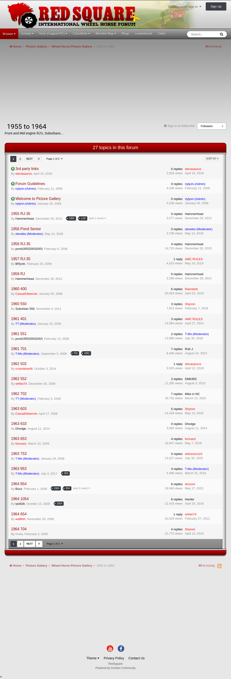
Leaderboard (143, 33)
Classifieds (81, 33)
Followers (207, 126)
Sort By (212, 158)
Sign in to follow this (181, 126)
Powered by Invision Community (115, 668)
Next (29, 159)
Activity (27, 33)
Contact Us (136, 658)
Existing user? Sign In (184, 6)
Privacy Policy (114, 658)
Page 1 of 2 (54, 158)
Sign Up (216, 6)
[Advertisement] (59, 87)
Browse (9, 34)
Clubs (161, 33)
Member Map (105, 33)
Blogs (125, 33)
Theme (92, 658)
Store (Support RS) (53, 33)
